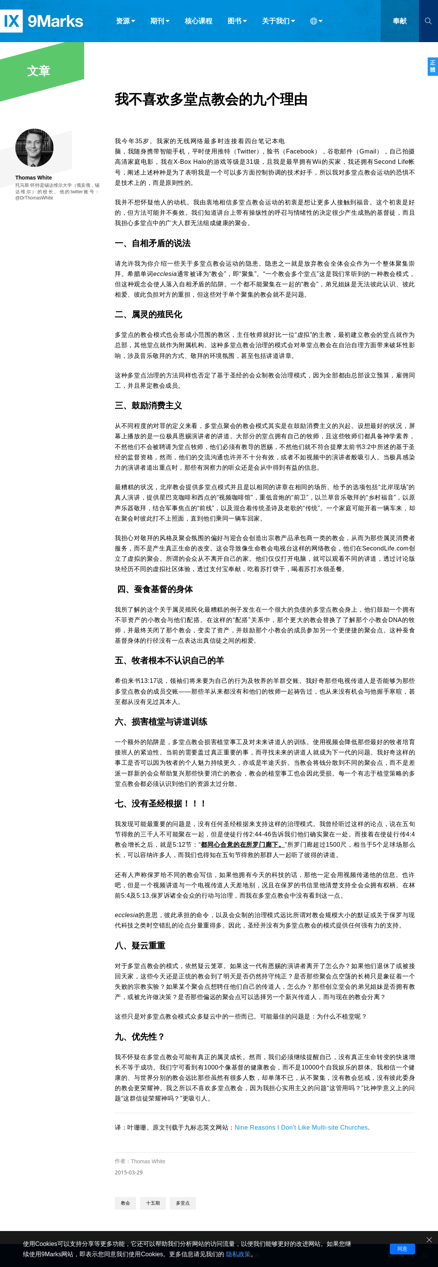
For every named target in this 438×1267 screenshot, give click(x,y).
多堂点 (183, 1203)
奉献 (400, 22)
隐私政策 (238, 1254)
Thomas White (148, 1161)
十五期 (153, 1203)
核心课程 (198, 22)
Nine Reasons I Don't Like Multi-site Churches (301, 1127)
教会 (125, 1203)
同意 (402, 1249)
